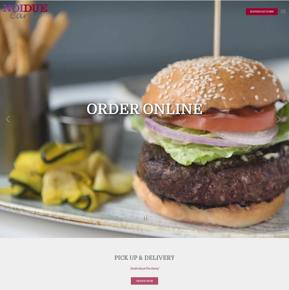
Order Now (144, 272)
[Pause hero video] (144, 209)
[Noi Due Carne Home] (25, 11)
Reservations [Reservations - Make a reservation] (262, 11)
